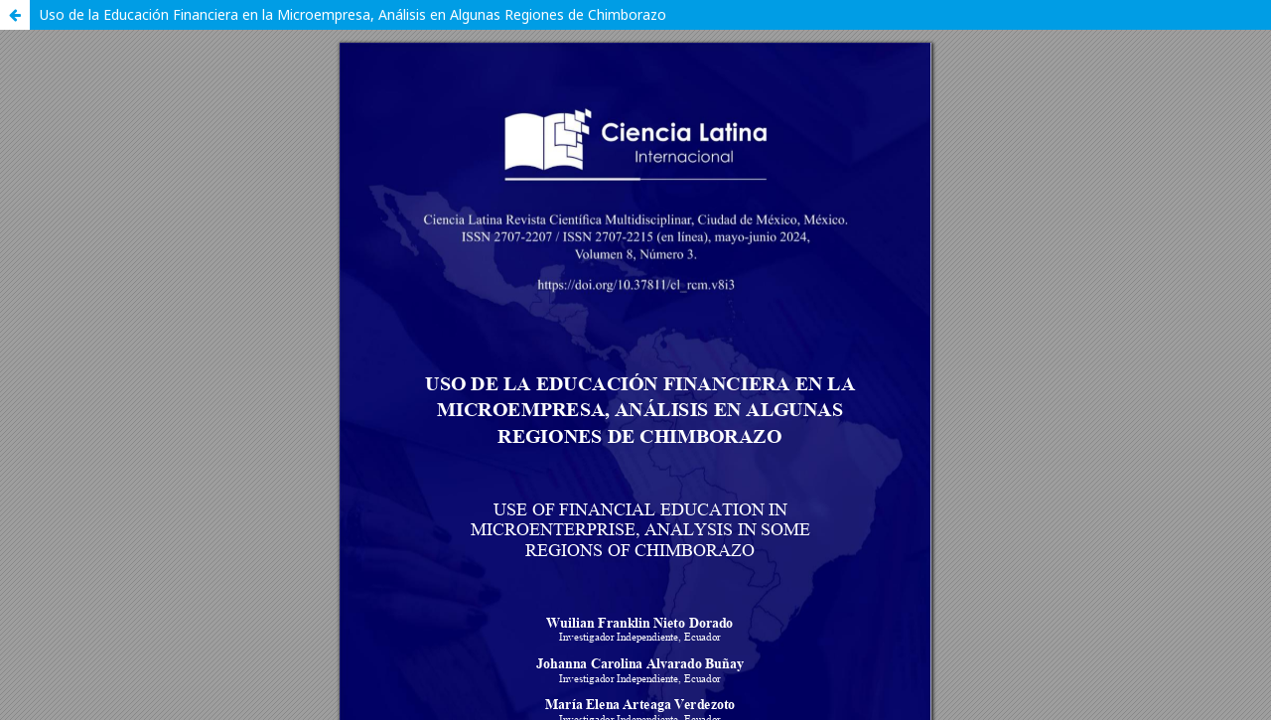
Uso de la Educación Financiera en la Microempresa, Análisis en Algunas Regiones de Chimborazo (353, 14)
